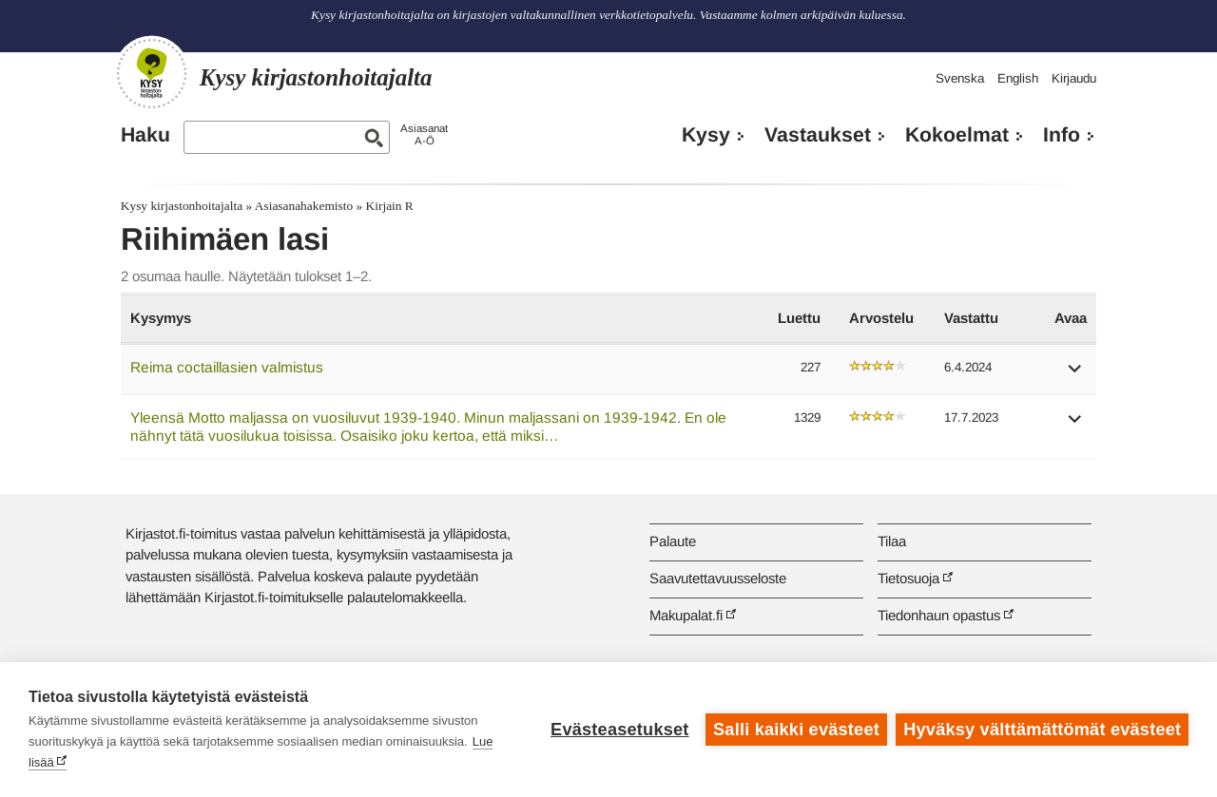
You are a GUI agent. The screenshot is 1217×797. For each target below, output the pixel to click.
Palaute (672, 541)
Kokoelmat (957, 134)
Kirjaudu (1074, 78)
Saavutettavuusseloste (717, 578)
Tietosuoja (908, 578)
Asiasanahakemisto (304, 206)
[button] (1075, 375)
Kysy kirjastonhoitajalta (181, 206)
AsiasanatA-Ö (424, 134)
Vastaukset (817, 134)
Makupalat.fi (686, 615)
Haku (145, 134)
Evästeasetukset (619, 729)
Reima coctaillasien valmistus (226, 367)
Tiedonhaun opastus (939, 615)
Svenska (960, 78)
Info (1061, 134)
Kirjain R (390, 206)
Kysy (706, 134)
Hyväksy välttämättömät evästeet (1042, 729)
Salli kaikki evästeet (796, 729)
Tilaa (892, 541)
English (1017, 78)
